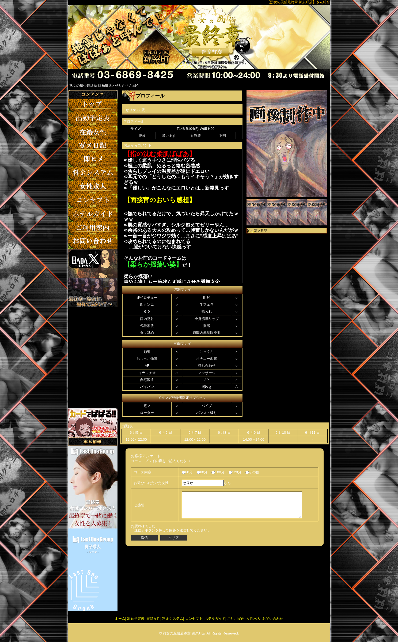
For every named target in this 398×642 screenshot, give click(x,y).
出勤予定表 (136, 619)
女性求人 (253, 619)
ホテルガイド (214, 619)
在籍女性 (153, 619)
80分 (202, 472)
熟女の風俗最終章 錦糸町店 (184, 633)
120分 (235, 472)
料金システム (172, 619)
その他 (252, 472)
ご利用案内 (236, 619)
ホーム (120, 619)
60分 (187, 472)
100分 (217, 472)
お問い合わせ (272, 619)
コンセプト (194, 619)
